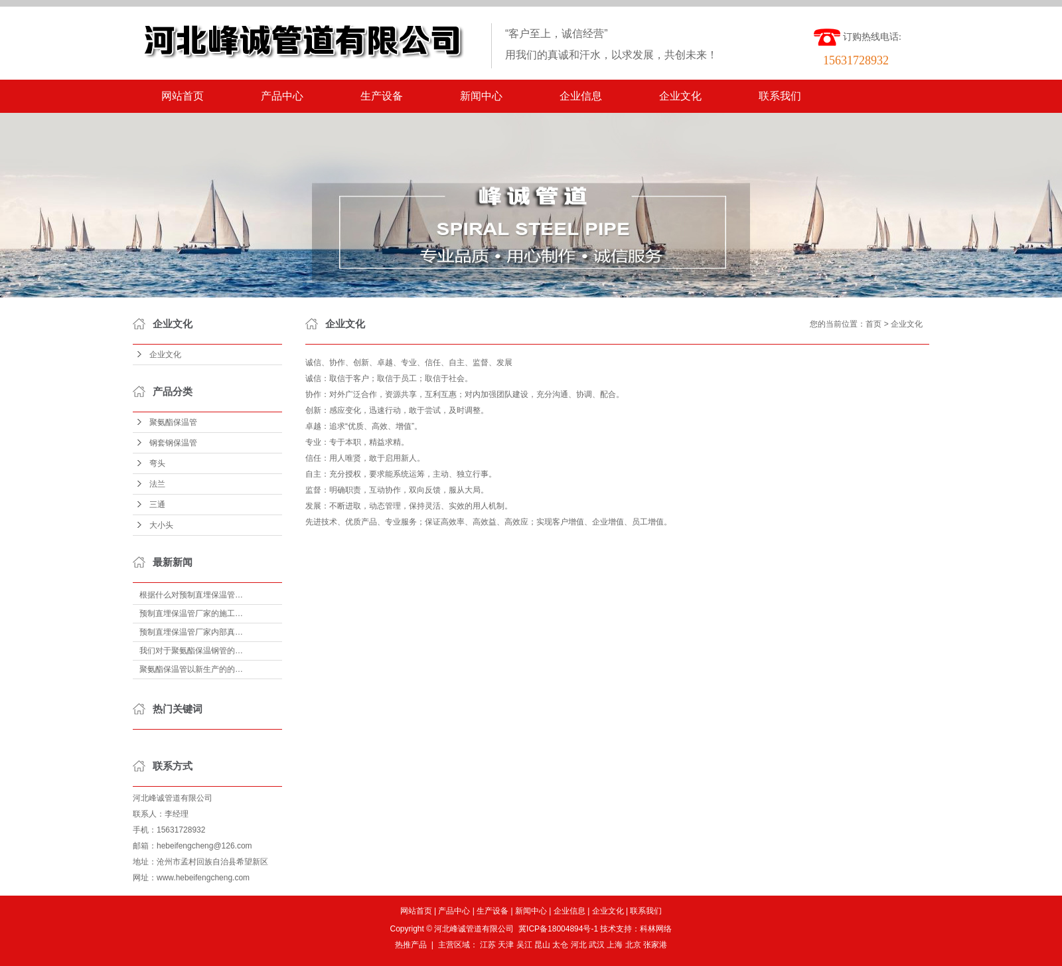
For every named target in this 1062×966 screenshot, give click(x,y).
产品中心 (282, 96)
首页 (873, 324)
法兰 (157, 484)
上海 (615, 944)
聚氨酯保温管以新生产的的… (191, 669)
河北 (579, 944)
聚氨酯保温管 (173, 422)
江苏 (488, 944)
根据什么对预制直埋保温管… (191, 595)
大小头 (161, 525)
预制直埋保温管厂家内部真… (191, 632)
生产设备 (381, 96)
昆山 (542, 944)
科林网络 (656, 928)
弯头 (157, 463)
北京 (633, 944)
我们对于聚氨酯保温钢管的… (191, 650)
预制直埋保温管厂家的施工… (191, 613)
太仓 (560, 944)
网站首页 (182, 96)
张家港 (655, 944)
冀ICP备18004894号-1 (558, 928)
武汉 (597, 944)
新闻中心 (481, 96)
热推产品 (411, 944)
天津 (506, 944)
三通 (157, 504)
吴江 (524, 944)
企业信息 (581, 96)
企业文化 (680, 96)
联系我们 (780, 96)
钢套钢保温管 (173, 442)
